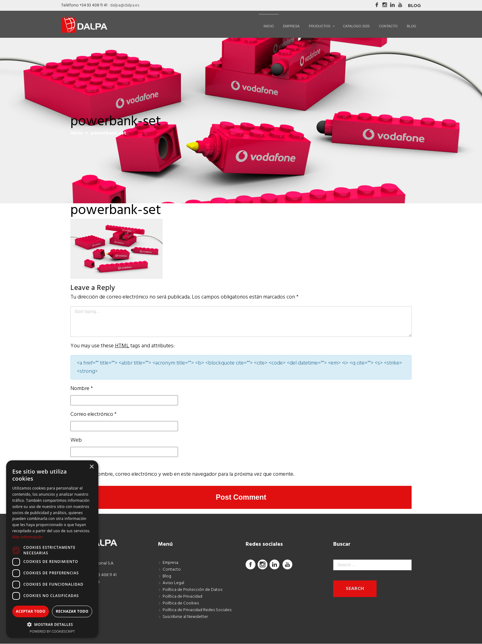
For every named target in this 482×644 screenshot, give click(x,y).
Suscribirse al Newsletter (185, 617)
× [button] (91, 467)
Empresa (170, 563)
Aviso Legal (173, 583)
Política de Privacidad (182, 596)
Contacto (172, 569)
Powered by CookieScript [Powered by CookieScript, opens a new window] (52, 631)
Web (76, 440)
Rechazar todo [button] (72, 611)
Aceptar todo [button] (30, 611)
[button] (52, 624)
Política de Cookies (181, 603)
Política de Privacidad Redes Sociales (197, 610)
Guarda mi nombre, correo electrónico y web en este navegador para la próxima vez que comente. (182, 474)
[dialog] (52, 549)
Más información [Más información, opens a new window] (27, 537)
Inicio (76, 133)
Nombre (81, 388)
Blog (414, 6)
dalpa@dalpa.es (124, 5)
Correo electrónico (93, 414)
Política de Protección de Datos (192, 590)
